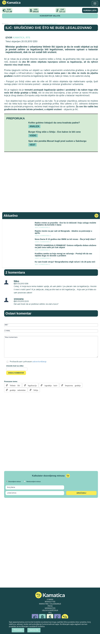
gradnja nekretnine (17, 390)
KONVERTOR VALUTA (50, 16)
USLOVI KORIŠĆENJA (50, 610)
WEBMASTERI (50, 608)
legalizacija (31, 385)
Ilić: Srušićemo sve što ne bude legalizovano (49, 28)
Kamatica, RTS (21, 37)
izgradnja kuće (50, 385)
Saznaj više (33, 630)
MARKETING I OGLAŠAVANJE (50, 604)
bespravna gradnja (72, 385)
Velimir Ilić (14, 385)
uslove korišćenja (39, 362)
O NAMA (50, 599)
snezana (19, 299)
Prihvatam (18, 630)
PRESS (50, 606)
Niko (16, 281)
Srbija (34, 390)
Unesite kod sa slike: (15, 366)
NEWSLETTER (50, 602)
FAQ (50, 613)
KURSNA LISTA (90, 10)
